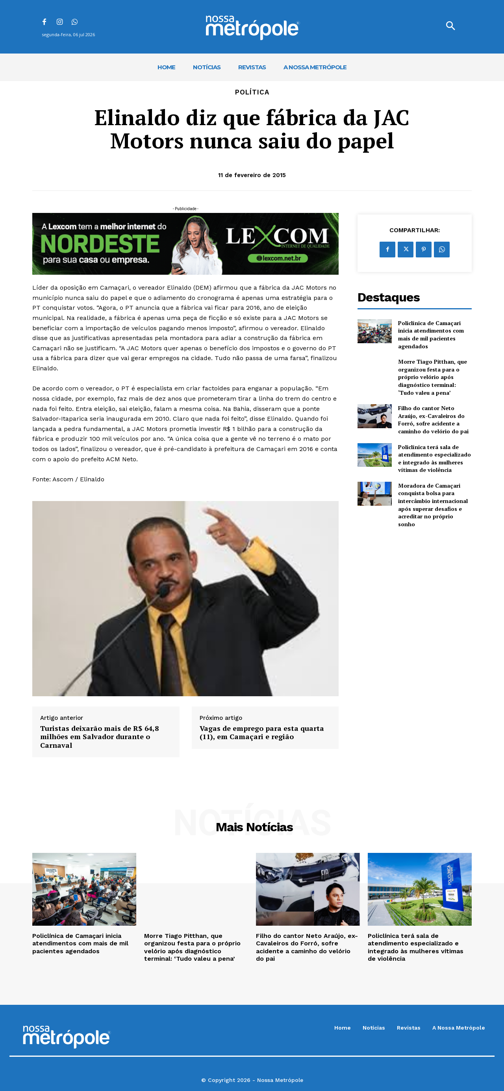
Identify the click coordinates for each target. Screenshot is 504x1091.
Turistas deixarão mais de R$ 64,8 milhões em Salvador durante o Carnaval (99, 737)
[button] (450, 27)
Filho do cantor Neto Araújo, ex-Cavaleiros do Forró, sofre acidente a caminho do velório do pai (433, 419)
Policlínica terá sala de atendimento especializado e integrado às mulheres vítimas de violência (434, 458)
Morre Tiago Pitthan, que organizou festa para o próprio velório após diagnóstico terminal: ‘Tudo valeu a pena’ (432, 377)
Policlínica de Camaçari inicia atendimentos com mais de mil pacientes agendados (431, 334)
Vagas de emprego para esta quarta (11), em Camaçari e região (262, 732)
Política (252, 92)
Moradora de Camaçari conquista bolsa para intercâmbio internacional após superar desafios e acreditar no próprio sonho (433, 505)
